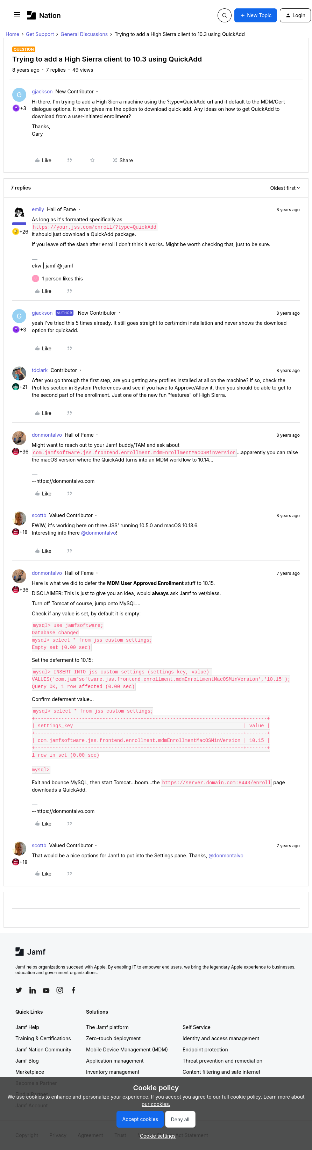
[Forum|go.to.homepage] (44, 15)
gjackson (42, 91)
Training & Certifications (43, 1038)
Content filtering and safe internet (221, 1072)
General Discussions (84, 34)
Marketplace (29, 1072)
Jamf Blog (27, 1061)
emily (38, 209)
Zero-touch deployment (113, 1038)
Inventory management (112, 1072)
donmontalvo (47, 435)
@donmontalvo (98, 533)
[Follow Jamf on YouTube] (46, 990)
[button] (17, 17)
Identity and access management (221, 1038)
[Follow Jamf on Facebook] (73, 990)
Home (12, 34)
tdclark (40, 370)
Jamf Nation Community (43, 1049)
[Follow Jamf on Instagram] (59, 990)
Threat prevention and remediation (222, 1061)
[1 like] (62, 278)
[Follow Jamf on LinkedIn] (32, 990)
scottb (39, 515)
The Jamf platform (107, 1027)
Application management (114, 1061)
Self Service (197, 1027)
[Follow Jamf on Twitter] (18, 990)
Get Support (40, 34)
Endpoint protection (205, 1049)
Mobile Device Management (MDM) (127, 1049)
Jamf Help (27, 1027)
